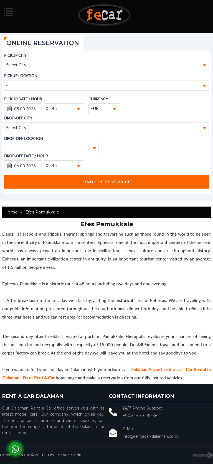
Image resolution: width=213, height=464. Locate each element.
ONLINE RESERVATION (42, 43)
